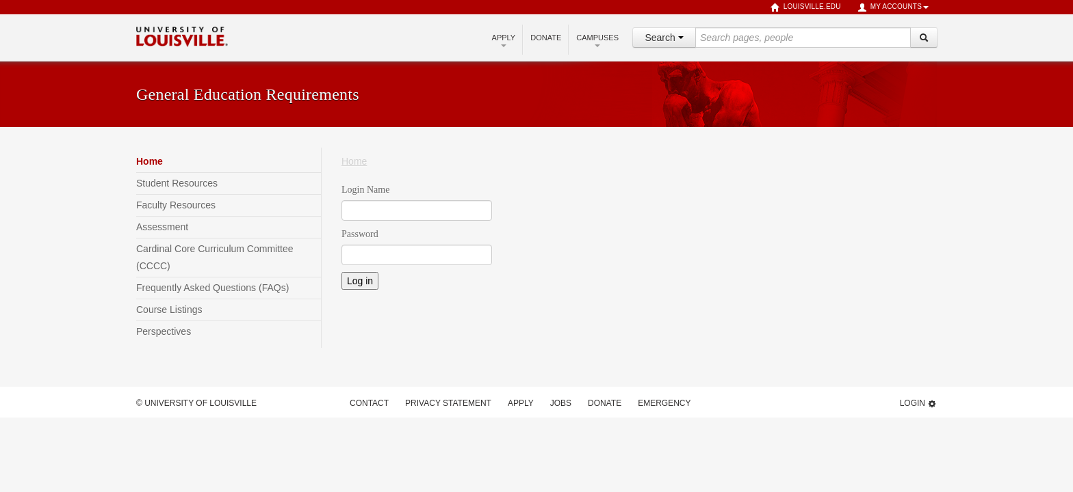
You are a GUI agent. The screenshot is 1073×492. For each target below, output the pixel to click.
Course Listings (169, 309)
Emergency (664, 403)
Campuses (597, 40)
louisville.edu (806, 7)
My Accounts (893, 7)
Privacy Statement (448, 403)
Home (149, 161)
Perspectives (163, 331)
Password (359, 234)
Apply (504, 40)
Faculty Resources (176, 205)
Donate (545, 37)
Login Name (365, 189)
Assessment (162, 226)
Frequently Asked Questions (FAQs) (212, 287)
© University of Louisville (196, 403)
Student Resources (177, 183)
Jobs (560, 403)
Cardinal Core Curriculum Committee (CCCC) (215, 257)
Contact (369, 403)
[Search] (924, 37)
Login (918, 403)
